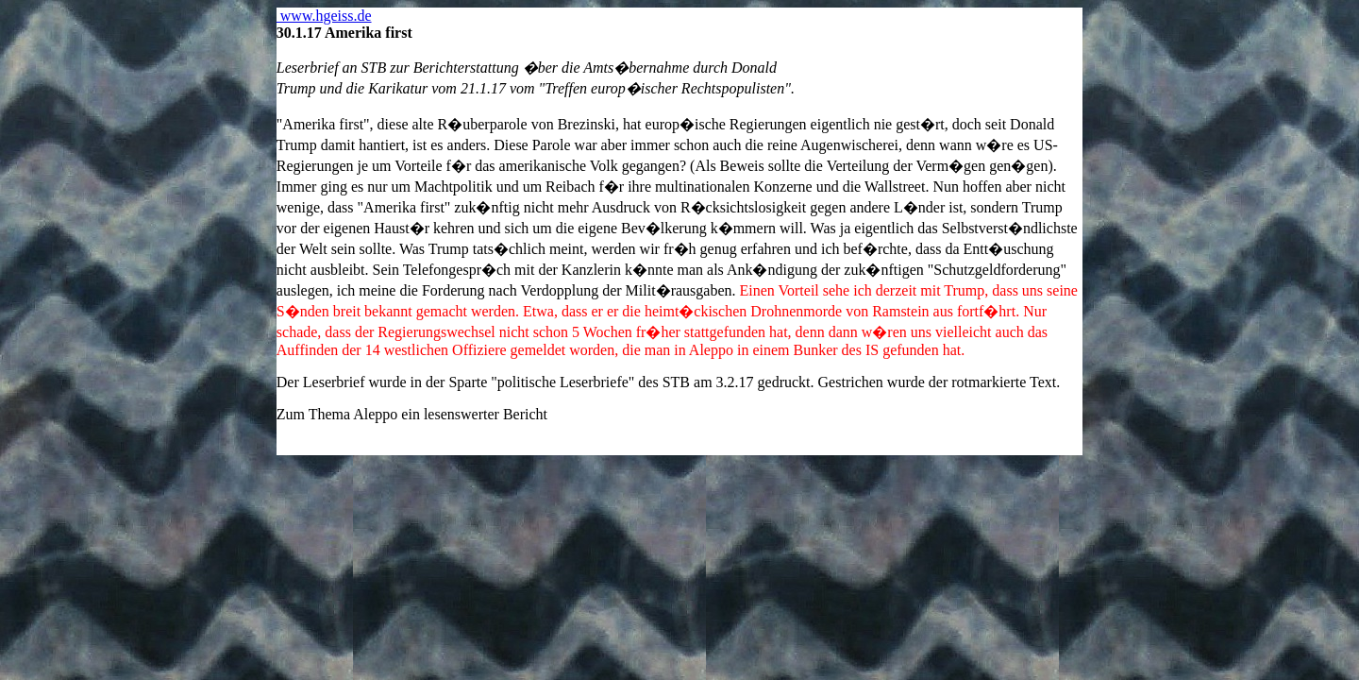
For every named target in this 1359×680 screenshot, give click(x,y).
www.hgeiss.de (324, 16)
